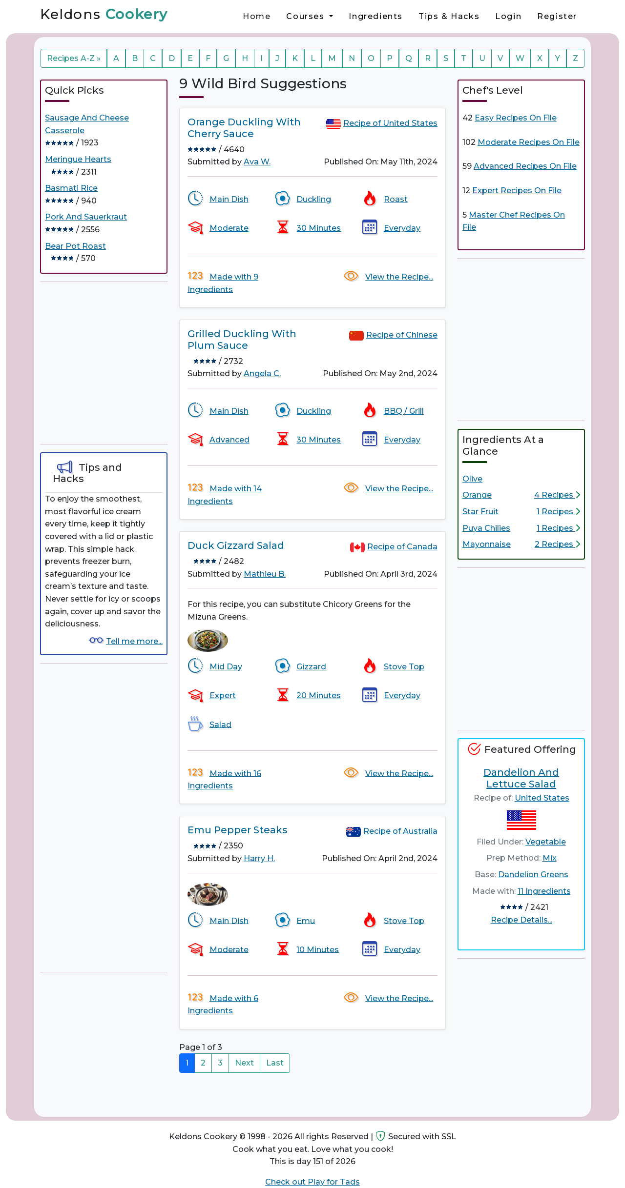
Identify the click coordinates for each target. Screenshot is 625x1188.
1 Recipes (558, 511)
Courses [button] (306, 16)
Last (275, 1062)
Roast (396, 198)
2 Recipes (557, 544)
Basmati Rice (71, 188)
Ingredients (376, 16)
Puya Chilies (486, 528)
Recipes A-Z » (74, 58)
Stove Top (404, 666)
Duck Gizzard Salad (236, 545)
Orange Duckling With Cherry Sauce (244, 128)
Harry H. (259, 858)
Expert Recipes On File (517, 190)
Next (244, 1062)
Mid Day (225, 666)
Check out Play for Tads (312, 1182)
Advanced (229, 439)
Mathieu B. (265, 574)
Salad (220, 724)
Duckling (313, 198)
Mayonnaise (486, 544)
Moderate (229, 228)
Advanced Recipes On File (525, 166)
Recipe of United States (390, 123)
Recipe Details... (521, 920)
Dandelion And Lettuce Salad (521, 778)
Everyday (402, 228)
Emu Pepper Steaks (238, 830)
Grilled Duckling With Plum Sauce (242, 339)
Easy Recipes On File (516, 117)
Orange (477, 495)
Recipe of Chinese (402, 335)
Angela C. (262, 373)
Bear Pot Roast (75, 246)
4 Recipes (557, 495)
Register (557, 16)
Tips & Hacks (448, 16)
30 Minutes (318, 228)
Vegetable (545, 841)
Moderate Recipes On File (529, 142)
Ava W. (257, 161)
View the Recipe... (399, 277)
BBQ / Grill (404, 411)
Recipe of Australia (400, 831)
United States (542, 798)
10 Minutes (317, 949)
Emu (305, 920)
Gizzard (311, 666)
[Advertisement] (113, 363)
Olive (472, 478)
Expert (222, 695)
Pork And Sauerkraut (86, 216)
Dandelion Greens (533, 874)
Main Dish (229, 198)
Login (508, 16)
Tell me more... (134, 640)
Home (257, 16)
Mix (549, 858)
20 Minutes (318, 695)
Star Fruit (480, 511)
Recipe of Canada (402, 546)
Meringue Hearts (78, 159)
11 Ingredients (544, 891)
